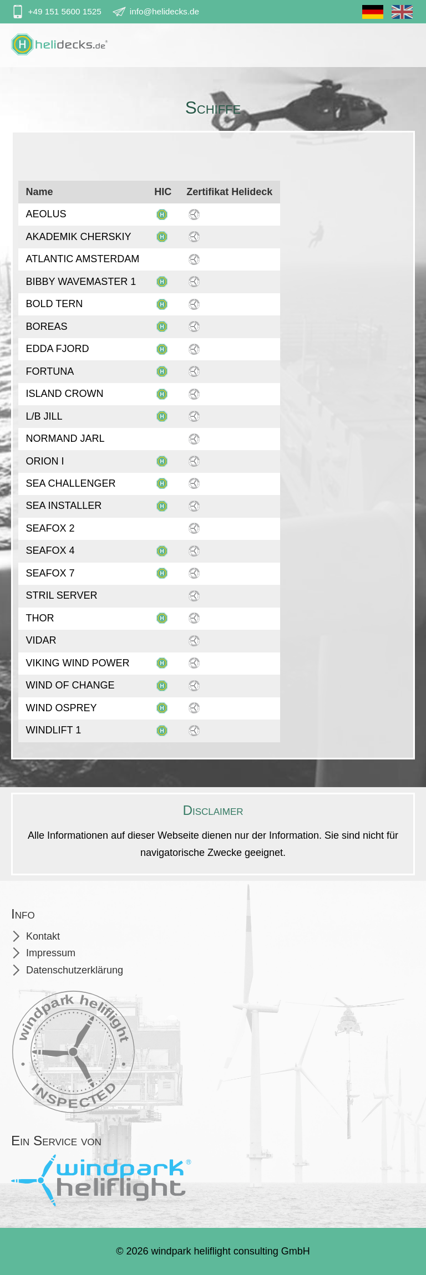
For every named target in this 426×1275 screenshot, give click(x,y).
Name (39, 191)
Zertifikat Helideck (229, 191)
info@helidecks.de (164, 11)
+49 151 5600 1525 (65, 11)
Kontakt (43, 936)
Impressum (50, 952)
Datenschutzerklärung (74, 970)
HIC (162, 191)
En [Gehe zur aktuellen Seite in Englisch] (402, 16)
